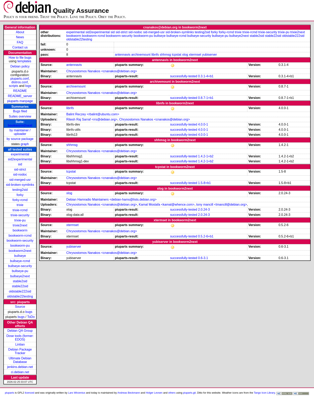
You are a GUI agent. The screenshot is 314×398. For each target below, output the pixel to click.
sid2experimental (20, 159)
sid (20, 164)
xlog (185, 54)
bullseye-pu (20, 271)
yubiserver (209, 54)
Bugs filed (20, 111)
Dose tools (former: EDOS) (20, 337)
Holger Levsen (154, 392)
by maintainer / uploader (20, 132)
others (171, 392)
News (20, 37)
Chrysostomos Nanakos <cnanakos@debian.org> (101, 71)
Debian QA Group (20, 330)
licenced (29, 392)
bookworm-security (20, 240)
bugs (28, 312)
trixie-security (20, 215)
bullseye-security (20, 266)
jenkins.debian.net (20, 367)
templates (24, 61)
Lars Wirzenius (76, 392)
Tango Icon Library (264, 392)
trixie (20, 205)
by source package (20, 139)
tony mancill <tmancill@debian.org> (221, 204)
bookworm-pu (20, 245)
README (20, 90)
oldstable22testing (20, 296)
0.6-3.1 (203, 258)
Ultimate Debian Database (20, 360)
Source (20, 306)
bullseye (20, 255)
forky (20, 195)
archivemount (140, 54)
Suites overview (20, 116)
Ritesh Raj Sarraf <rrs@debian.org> (91, 119)
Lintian (20, 344)
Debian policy (20, 66)
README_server (20, 96)
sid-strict (20, 169)
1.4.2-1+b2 (205, 156)
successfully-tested (183, 76)
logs (28, 85)
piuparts (9, 392)
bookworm (20, 230)
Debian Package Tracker (20, 351)
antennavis (122, 54)
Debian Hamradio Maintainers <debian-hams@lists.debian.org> (111, 199)
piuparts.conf (19, 78)
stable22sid (20, 286)
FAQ (20, 42)
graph (25, 144)
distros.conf (19, 82)
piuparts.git (189, 392)
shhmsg (165, 54)
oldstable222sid (20, 291)
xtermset (195, 54)
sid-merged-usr (20, 179)
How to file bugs (20, 57)
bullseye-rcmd (20, 261)
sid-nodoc (20, 174)
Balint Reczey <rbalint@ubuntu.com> (92, 114)
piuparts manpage (20, 101)
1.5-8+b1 (204, 183)
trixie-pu (20, 220)
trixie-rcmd (20, 210)
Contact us (20, 47)
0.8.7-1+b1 (205, 98)
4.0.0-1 (203, 124)
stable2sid (20, 281)
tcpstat (176, 54)
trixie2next (20, 225)
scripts (13, 85)
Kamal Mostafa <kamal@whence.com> (167, 204)
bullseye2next (20, 276)
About (20, 32)
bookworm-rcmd (20, 235)
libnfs (155, 54)
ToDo (31, 317)
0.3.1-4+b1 (205, 76)
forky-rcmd (20, 200)
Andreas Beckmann (128, 392)
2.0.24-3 (204, 209)
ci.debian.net (20, 372)
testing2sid (20, 189)
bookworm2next (20, 125)
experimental (20, 154)
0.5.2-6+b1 (205, 236)
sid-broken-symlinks (20, 184)
